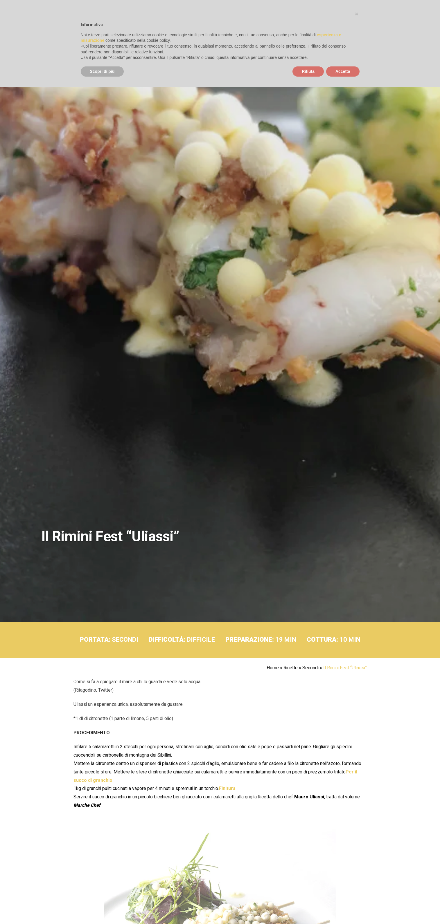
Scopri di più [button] (102, 71)
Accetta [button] (342, 71)
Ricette (290, 667)
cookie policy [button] (158, 40)
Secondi (310, 667)
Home (273, 667)
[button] (356, 14)
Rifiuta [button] (308, 71)
